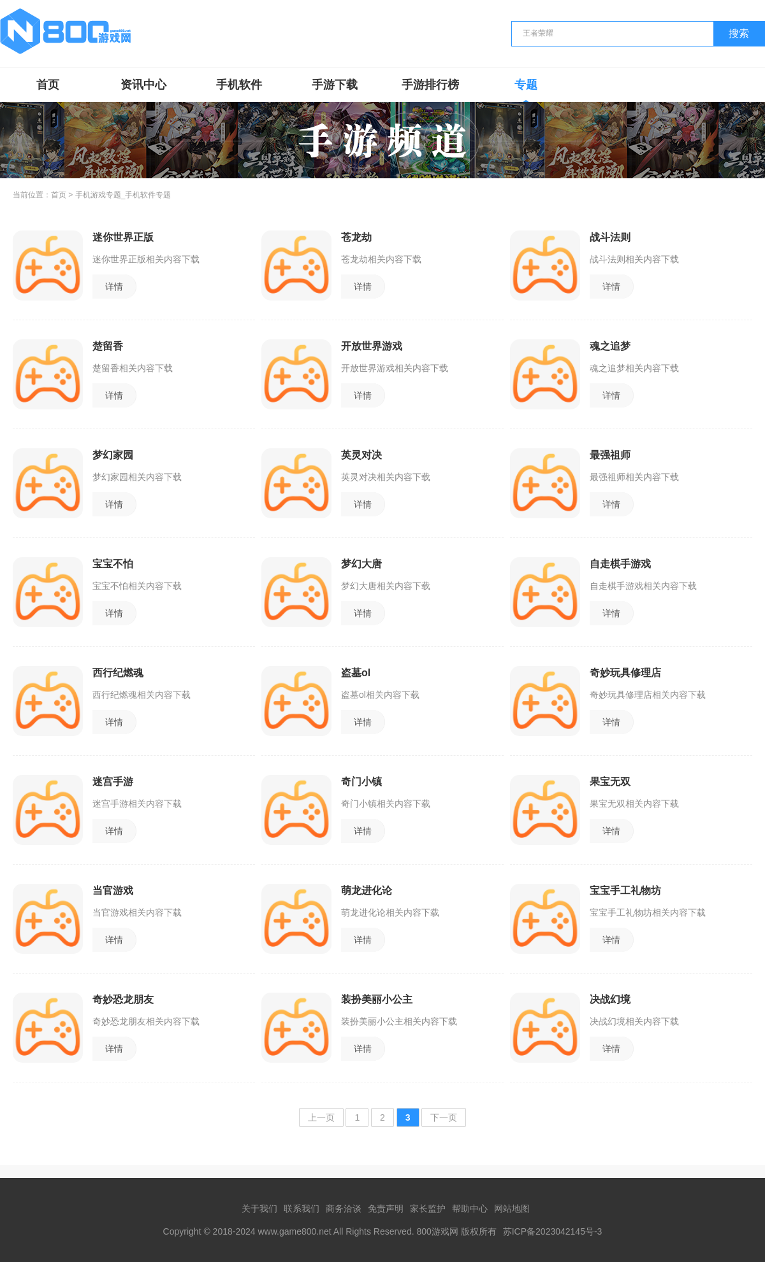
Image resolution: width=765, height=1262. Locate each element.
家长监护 (428, 1208)
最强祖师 (610, 455)
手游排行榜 (430, 84)
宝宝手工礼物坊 (625, 890)
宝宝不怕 (112, 563)
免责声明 (386, 1208)
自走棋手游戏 (620, 563)
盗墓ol (355, 672)
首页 (47, 84)
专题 (525, 84)
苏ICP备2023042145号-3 (552, 1231)
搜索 (739, 33)
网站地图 (512, 1208)
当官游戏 (112, 890)
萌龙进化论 (366, 890)
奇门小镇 (361, 781)
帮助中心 (470, 1208)
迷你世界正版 (123, 237)
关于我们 (259, 1208)
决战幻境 (610, 999)
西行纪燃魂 (117, 672)
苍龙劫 (356, 237)
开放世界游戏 (371, 346)
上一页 (321, 1117)
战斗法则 (610, 237)
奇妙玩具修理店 (625, 672)
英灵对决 (361, 455)
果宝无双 (610, 781)
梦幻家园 (112, 455)
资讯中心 (143, 84)
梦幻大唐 (361, 563)
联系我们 (301, 1208)
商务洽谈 (343, 1208)
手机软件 (239, 84)
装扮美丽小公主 (376, 999)
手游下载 (335, 84)
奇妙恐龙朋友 (123, 999)
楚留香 (107, 346)
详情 (114, 286)
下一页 (443, 1117)
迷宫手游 (112, 781)
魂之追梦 (610, 346)
